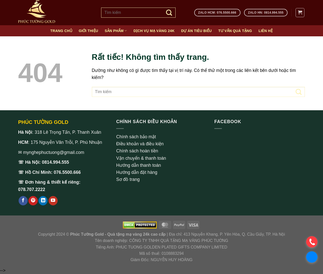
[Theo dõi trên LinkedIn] (43, 200)
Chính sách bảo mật (136, 136)
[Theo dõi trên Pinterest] (32, 200)
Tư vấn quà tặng (235, 31)
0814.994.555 (55, 162)
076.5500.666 (67, 172)
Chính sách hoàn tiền (137, 150)
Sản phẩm (116, 30)
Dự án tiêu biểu (196, 31)
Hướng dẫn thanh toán (138, 165)
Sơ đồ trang (128, 179)
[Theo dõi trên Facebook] (23, 200)
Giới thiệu (88, 31)
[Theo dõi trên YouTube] (53, 200)
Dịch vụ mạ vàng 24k (154, 31)
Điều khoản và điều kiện (140, 143)
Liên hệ (266, 31)
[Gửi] (169, 12)
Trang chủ (61, 31)
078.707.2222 (31, 189)
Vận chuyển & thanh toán (141, 158)
